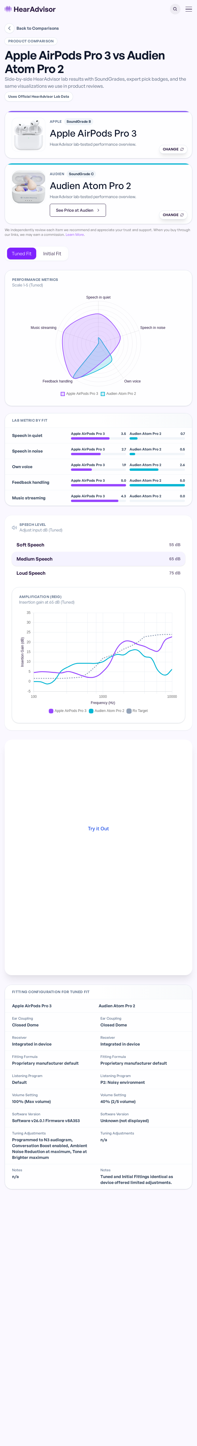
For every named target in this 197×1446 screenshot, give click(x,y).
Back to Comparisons (32, 28)
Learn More (75, 234)
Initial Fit (52, 253)
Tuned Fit (22, 253)
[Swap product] (173, 149)
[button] (175, 9)
